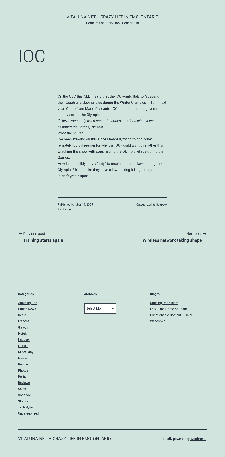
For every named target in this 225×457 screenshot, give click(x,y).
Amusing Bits (27, 303)
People (23, 364)
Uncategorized (28, 413)
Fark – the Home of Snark (168, 309)
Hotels (22, 333)
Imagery (24, 340)
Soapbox (161, 204)
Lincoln (66, 209)
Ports (22, 376)
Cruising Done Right (164, 303)
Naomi (23, 358)
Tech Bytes (26, 407)
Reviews (24, 383)
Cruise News (27, 309)
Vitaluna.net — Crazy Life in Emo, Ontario (64, 438)
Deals (22, 315)
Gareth (23, 327)
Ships (22, 389)
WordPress (198, 439)
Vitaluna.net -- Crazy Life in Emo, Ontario (112, 16)
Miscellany (25, 352)
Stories (23, 401)
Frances (23, 321)
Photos (23, 370)
